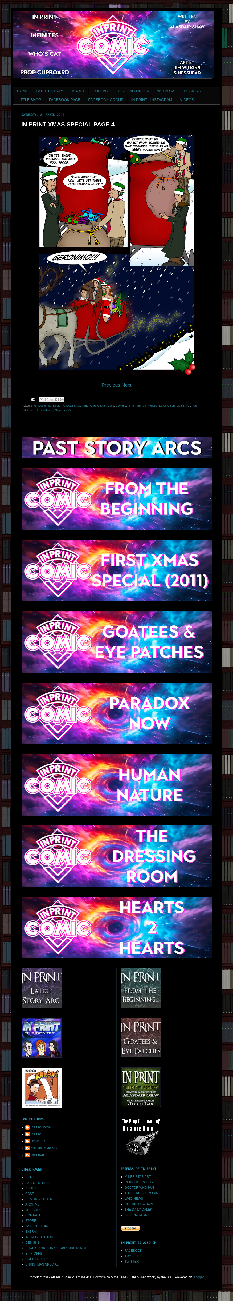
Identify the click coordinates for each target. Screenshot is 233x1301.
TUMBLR (131, 1256)
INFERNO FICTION (139, 1204)
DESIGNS (192, 91)
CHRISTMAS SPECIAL (42, 1264)
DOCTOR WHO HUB (140, 1188)
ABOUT (78, 91)
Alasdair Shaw (72, 405)
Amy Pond (89, 405)
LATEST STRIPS (50, 91)
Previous (111, 385)
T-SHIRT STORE (37, 1226)
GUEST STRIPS (37, 1259)
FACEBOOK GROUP (105, 100)
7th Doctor (40, 405)
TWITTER (132, 1261)
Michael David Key (44, 1148)
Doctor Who (123, 405)
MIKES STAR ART (138, 1177)
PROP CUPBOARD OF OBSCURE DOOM (55, 1248)
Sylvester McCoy (66, 410)
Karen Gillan (167, 405)
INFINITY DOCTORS (40, 1237)
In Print (136, 405)
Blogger (198, 1277)
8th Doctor (54, 405)
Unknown (37, 1155)
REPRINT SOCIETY (139, 1182)
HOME (22, 91)
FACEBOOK (133, 1250)
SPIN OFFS (33, 1253)
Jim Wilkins (150, 405)
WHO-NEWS (134, 1198)
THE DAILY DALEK (138, 1209)
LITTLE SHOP (29, 100)
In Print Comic (41, 1127)
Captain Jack (105, 405)
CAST (29, 1194)
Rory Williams (45, 410)
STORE (30, 1221)
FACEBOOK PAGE (64, 100)
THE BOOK (33, 1210)
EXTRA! (31, 1232)
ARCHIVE (32, 1204)
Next (127, 385)
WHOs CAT (166, 91)
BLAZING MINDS (137, 1215)
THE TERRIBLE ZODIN (141, 1193)
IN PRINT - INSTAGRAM (151, 100)
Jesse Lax (38, 1141)
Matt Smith (183, 405)
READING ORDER (133, 91)
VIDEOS (187, 100)
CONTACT (101, 91)
